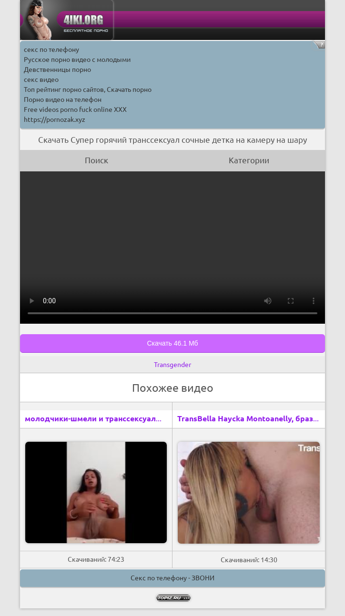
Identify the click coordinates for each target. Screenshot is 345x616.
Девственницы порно (57, 69)
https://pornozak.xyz (54, 119)
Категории (249, 160)
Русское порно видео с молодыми (77, 59)
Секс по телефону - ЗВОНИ (172, 578)
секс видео (41, 79)
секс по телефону (51, 49)
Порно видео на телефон (62, 99)
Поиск (96, 160)
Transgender (172, 364)
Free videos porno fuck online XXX (75, 109)
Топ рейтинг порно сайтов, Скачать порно (88, 89)
